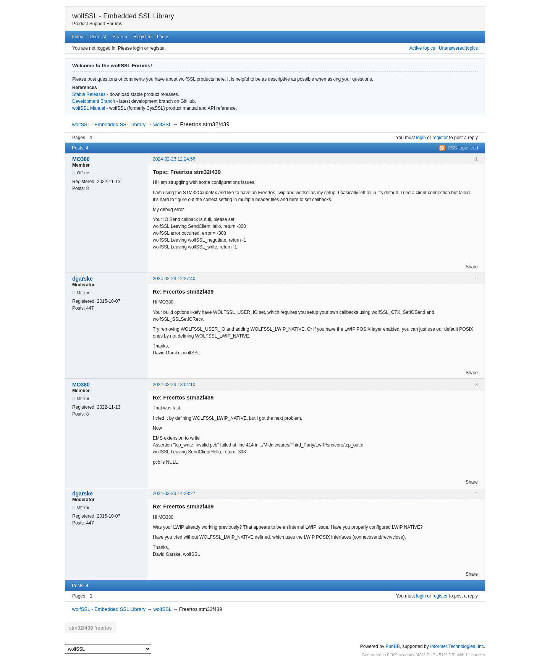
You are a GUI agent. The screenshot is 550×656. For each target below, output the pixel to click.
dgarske (82, 279)
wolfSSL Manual (88, 108)
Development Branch (93, 101)
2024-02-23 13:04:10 (174, 384)
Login (162, 36)
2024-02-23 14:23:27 (174, 493)
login (421, 137)
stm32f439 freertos (86, 626)
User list (98, 36)
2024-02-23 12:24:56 (174, 159)
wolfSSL (162, 124)
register (440, 137)
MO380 (81, 159)
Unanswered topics (458, 48)
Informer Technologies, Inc (457, 644)
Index (77, 36)
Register (141, 36)
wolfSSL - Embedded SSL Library (123, 16)
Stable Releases (88, 94)
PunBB (392, 644)
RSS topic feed (463, 148)
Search (120, 36)
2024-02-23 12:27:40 (174, 278)
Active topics (422, 48)
